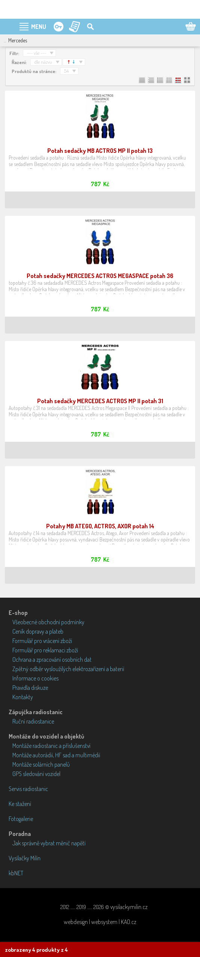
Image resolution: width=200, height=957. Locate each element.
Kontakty (22, 697)
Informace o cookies (35, 678)
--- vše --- (36, 53)
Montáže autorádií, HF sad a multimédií (56, 755)
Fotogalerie (21, 818)
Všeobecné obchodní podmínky (48, 622)
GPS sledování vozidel (36, 774)
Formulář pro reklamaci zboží (45, 650)
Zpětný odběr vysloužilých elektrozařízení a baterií (68, 669)
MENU (38, 26)
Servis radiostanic (28, 789)
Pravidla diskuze (30, 687)
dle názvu (43, 62)
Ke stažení (20, 803)
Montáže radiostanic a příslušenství (51, 745)
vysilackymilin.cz (128, 907)
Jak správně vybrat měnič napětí (49, 843)
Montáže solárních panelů (41, 764)
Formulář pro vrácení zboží (42, 640)
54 (66, 71)
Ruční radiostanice (33, 721)
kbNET (16, 873)
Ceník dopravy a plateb (37, 631)
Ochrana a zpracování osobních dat (52, 659)
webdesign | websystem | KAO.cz (100, 922)
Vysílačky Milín (25, 858)
